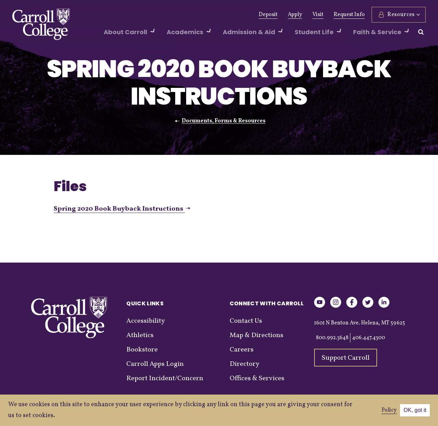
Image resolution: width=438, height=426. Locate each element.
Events (216, 14)
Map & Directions (256, 335)
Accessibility (145, 321)
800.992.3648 (332, 338)
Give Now (102, 14)
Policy (389, 410)
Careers (242, 350)
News (191, 14)
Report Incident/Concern (164, 378)
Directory (244, 364)
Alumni (133, 14)
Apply (295, 14)
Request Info (349, 14)
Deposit (268, 14)
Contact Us (246, 321)
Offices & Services (257, 378)
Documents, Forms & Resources (224, 121)
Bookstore (142, 350)
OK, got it (414, 410)
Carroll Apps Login (155, 364)
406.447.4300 (368, 338)
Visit (317, 14)
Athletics (164, 14)
